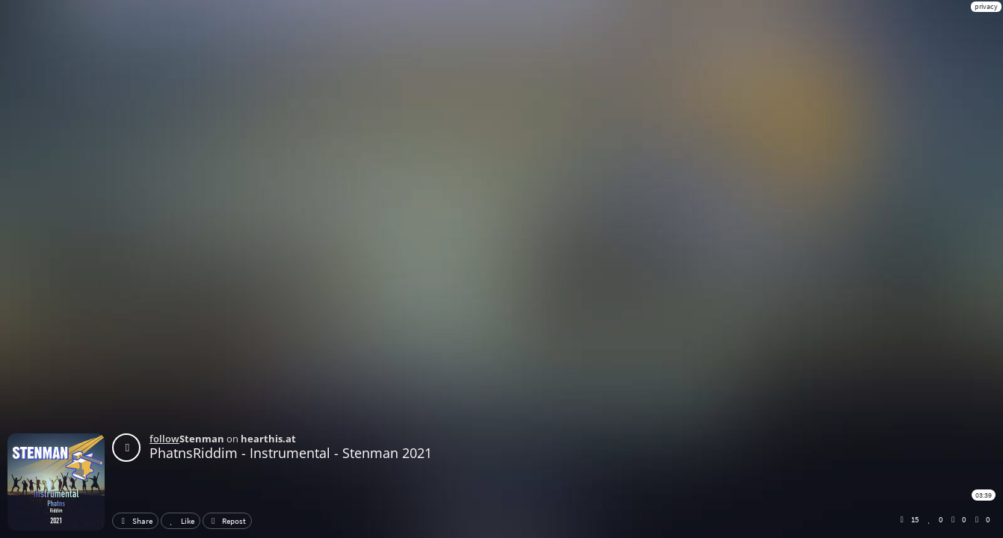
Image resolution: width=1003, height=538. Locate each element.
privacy (986, 6)
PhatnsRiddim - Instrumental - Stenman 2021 (290, 453)
